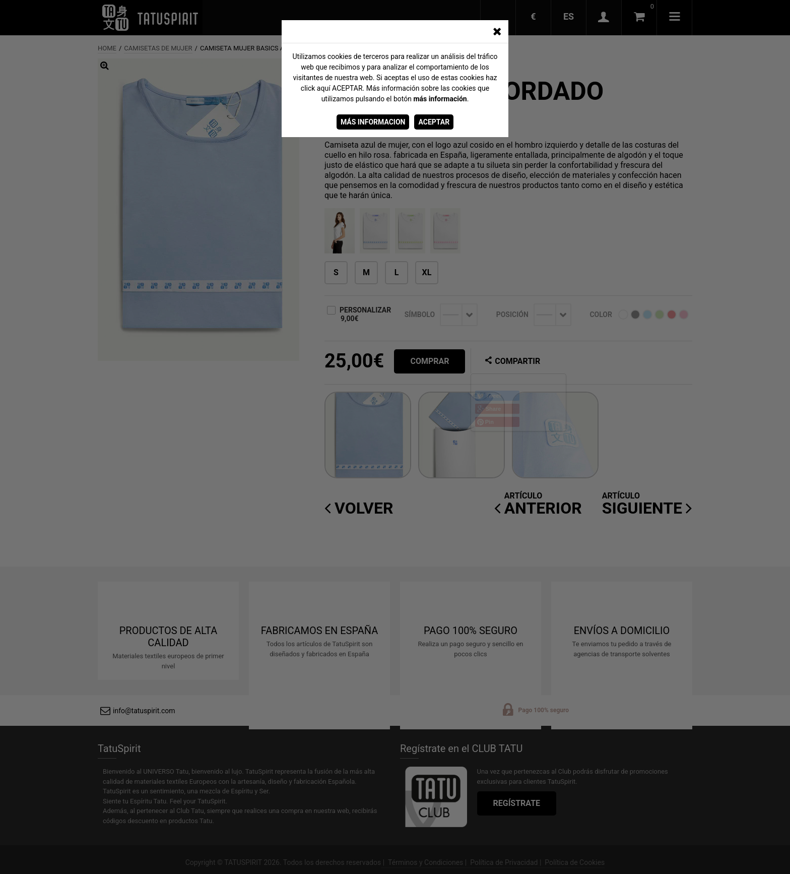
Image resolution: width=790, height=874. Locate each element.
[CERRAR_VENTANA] (496, 31)
